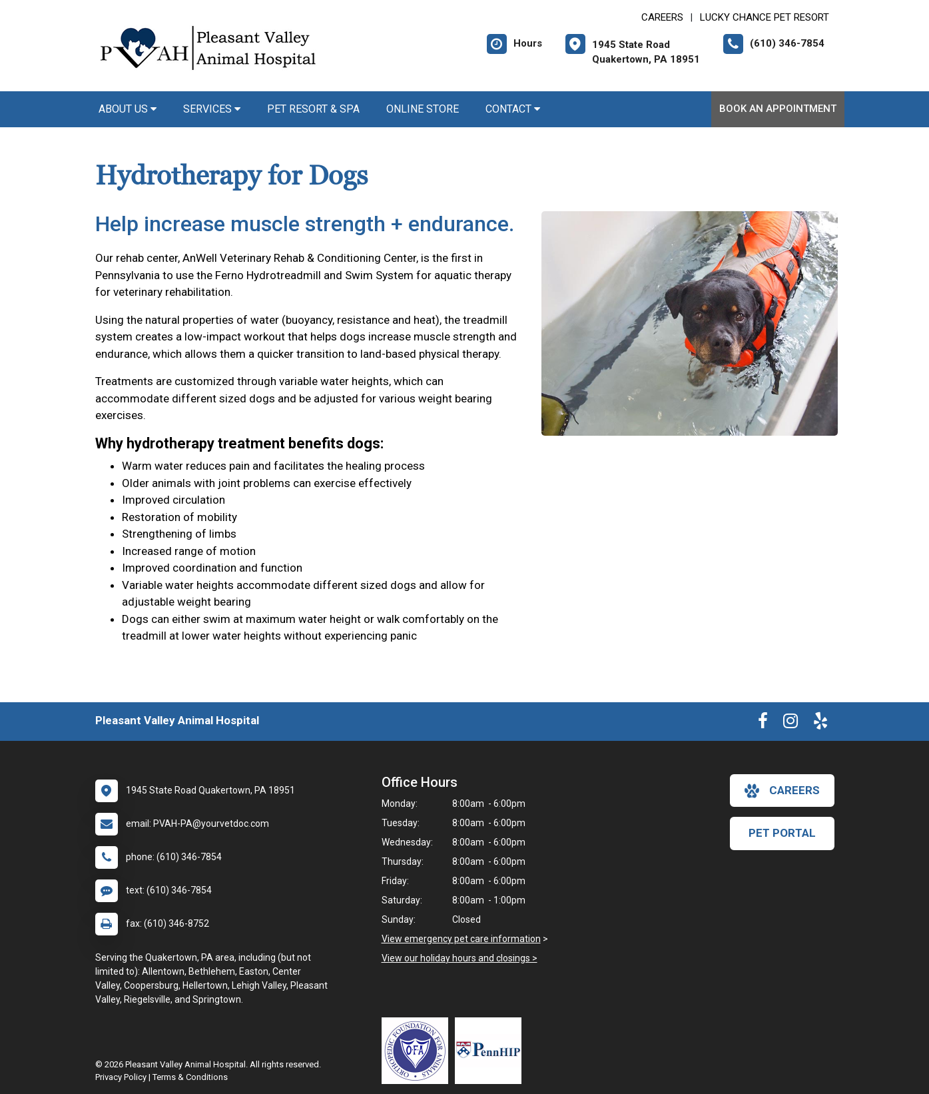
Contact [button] (512, 109)
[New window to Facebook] (762, 723)
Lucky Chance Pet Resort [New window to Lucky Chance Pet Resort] (764, 17)
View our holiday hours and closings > (459, 958)
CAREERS (662, 17)
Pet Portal (782, 832)
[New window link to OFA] (418, 1050)
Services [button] (211, 109)
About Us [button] (127, 109)
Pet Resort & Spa (313, 109)
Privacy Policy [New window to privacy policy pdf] (121, 1077)
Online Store (422, 109)
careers (782, 791)
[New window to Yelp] (820, 723)
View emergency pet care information (461, 938)
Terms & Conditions (190, 1077)
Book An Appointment (777, 109)
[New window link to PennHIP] (491, 1050)
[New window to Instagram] (790, 723)
